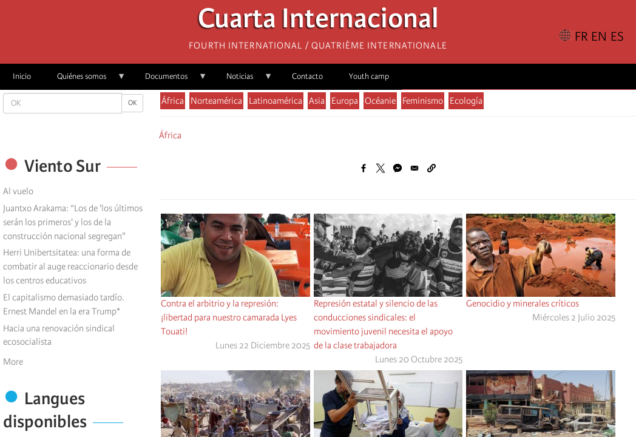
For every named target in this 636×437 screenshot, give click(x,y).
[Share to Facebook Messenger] (397, 168)
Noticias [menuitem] (243, 80)
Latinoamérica (275, 100)
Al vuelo (18, 191)
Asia (317, 100)
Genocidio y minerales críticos (522, 303)
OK (132, 103)
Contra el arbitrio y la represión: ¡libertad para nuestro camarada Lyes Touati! (229, 317)
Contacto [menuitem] (307, 76)
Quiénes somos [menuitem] (85, 80)
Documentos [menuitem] (169, 80)
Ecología (466, 100)
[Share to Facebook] (363, 168)
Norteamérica (216, 100)
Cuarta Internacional (318, 21)
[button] (431, 168)
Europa (344, 100)
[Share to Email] (414, 168)
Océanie (380, 100)
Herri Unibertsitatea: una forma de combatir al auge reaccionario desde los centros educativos (70, 266)
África (172, 100)
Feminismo (422, 100)
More (13, 361)
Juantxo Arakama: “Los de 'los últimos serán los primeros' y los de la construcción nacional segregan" (73, 222)
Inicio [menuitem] (22, 76)
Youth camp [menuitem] (369, 76)
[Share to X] (380, 168)
